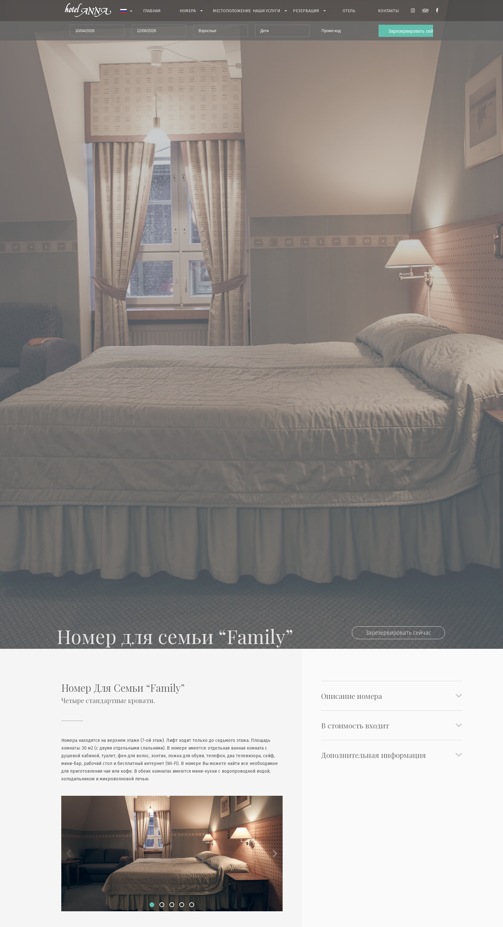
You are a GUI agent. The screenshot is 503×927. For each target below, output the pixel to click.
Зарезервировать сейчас (398, 632)
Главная (151, 10)
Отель (349, 10)
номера (191, 11)
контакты (388, 10)
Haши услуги (270, 11)
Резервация (309, 11)
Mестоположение (232, 10)
